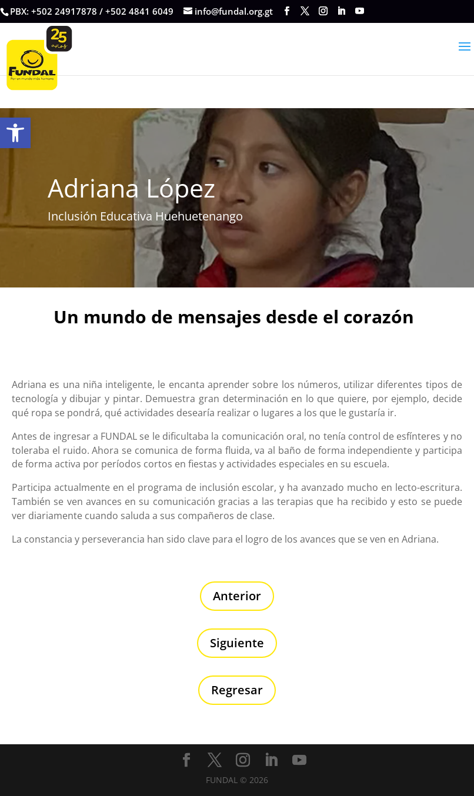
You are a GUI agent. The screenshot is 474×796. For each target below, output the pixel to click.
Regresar (237, 690)
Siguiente (237, 643)
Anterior (237, 596)
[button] (15, 133)
